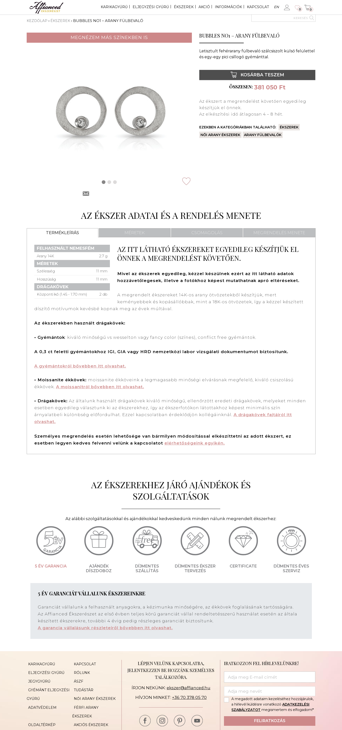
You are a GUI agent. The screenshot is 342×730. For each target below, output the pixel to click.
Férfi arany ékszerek (95, 700)
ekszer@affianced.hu (188, 687)
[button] (103, 182)
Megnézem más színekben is (109, 37)
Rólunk (80, 670)
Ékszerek (184, 7)
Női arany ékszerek (220, 135)
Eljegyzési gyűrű (151, 7)
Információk (228, 7)
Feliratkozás (269, 720)
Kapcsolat (258, 7)
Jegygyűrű (38, 677)
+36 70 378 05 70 (189, 696)
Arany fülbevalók (263, 135)
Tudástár (82, 685)
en (276, 7)
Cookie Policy (86, 714)
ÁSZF (76, 677)
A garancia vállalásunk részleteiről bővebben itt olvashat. (107, 627)
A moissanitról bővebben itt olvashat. (101, 386)
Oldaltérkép (40, 707)
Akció (204, 7)
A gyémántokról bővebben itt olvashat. (81, 366)
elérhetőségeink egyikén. (194, 442)
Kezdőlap (37, 20)
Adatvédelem (41, 700)
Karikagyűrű (114, 7)
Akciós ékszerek (89, 707)
